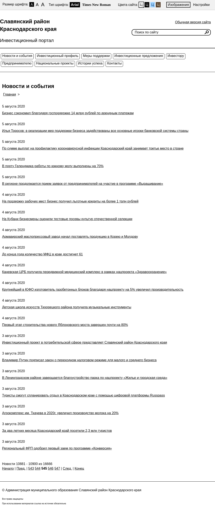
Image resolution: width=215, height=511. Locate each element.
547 (57, 468)
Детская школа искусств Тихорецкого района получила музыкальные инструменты (66, 307)
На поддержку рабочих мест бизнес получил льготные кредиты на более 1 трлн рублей (70, 201)
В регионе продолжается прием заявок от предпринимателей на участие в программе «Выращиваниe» (82, 183)
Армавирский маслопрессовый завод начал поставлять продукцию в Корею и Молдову (70, 236)
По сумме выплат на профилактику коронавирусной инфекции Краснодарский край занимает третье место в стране (93, 148)
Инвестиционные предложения (138, 56)
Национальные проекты (54, 63)
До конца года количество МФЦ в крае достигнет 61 (42, 254)
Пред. (21, 468)
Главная (9, 94)
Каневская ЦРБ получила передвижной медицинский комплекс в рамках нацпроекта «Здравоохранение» (84, 272)
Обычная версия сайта (193, 22)
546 (51, 468)
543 (31, 468)
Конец (79, 468)
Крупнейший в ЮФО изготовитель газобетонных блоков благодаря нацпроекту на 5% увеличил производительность (93, 289)
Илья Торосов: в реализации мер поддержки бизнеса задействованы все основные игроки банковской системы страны (95, 131)
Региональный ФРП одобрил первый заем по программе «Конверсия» (57, 448)
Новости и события (17, 56)
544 (38, 468)
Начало (8, 468)
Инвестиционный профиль (57, 56)
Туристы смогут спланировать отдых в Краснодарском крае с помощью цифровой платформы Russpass (83, 395)
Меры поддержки (96, 56)
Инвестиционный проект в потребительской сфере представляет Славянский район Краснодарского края (84, 342)
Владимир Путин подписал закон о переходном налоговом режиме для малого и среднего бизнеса (79, 360)
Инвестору (176, 56)
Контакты (114, 63)
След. (67, 468)
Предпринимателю (16, 63)
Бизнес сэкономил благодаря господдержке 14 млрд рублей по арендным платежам (68, 113)
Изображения (178, 5)
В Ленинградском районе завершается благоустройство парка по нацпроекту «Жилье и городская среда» (84, 378)
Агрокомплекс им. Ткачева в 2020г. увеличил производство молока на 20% (60, 413)
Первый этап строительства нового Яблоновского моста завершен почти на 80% (65, 325)
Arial (75, 5)
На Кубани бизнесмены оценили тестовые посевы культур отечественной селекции (67, 219)
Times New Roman (96, 5)
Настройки (201, 5)
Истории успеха (90, 63)
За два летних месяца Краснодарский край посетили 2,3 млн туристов (57, 430)
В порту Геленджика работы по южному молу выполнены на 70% (53, 166)
